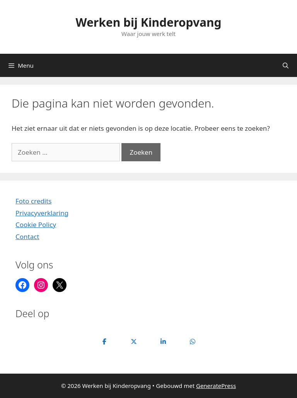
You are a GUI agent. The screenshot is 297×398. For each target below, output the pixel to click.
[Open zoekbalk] (285, 65)
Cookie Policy (35, 224)
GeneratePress (216, 385)
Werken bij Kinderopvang (149, 22)
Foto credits (33, 200)
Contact (27, 236)
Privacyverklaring (41, 212)
